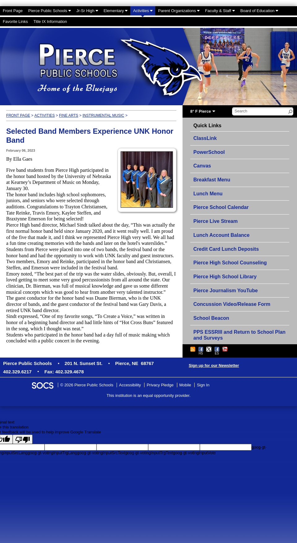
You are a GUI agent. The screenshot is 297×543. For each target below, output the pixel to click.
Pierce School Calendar (221, 207)
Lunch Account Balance (221, 235)
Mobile (185, 385)
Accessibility (130, 385)
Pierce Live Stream (215, 221)
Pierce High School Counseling (230, 262)
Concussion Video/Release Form (231, 304)
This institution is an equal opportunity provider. (149, 395)
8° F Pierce (200, 111)
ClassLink (205, 138)
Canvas (202, 165)
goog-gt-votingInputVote (194, 452)
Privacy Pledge (160, 385)
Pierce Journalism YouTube (225, 290)
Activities (44, 115)
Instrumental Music (103, 115)
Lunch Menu (207, 193)
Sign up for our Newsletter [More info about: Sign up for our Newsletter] (214, 365)
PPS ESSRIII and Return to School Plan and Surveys (239, 335)
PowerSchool (209, 152)
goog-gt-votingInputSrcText (101, 452)
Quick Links (207, 125)
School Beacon (211, 318)
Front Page (18, 115)
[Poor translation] (22, 439)
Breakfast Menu (211, 179)
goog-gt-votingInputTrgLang (52, 452)
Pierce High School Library (225, 276)
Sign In (203, 385)
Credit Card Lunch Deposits (226, 249)
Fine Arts (68, 115)
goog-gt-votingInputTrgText (149, 452)
